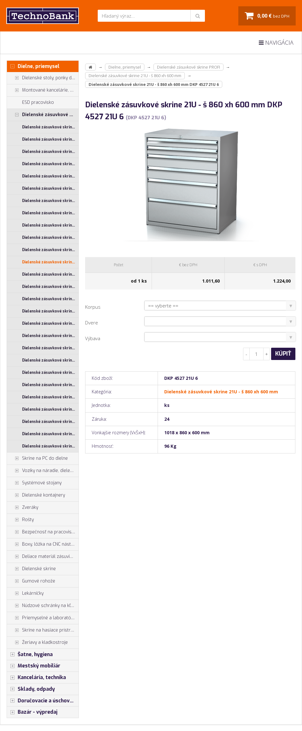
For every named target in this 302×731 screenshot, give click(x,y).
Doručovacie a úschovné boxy (42, 700)
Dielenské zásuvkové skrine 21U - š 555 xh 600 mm (50, 225)
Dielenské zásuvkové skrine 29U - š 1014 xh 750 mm (50, 384)
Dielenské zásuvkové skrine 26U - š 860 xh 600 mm (50, 348)
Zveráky (22, 508)
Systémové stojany (34, 483)
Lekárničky (25, 593)
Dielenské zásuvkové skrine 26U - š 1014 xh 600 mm (50, 286)
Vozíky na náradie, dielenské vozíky (42, 471)
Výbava (92, 338)
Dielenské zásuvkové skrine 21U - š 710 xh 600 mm (50, 237)
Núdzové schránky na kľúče (42, 606)
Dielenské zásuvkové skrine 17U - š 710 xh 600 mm (50, 151)
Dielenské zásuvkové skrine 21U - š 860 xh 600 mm (50, 262)
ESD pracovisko (38, 102)
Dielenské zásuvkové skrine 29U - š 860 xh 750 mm (50, 446)
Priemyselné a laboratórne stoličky (42, 618)
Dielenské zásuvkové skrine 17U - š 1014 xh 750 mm (50, 139)
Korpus (93, 307)
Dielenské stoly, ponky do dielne (42, 78)
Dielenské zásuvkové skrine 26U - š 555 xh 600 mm (50, 311)
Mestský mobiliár (33, 666)
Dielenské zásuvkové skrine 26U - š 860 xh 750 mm (50, 360)
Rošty (20, 520)
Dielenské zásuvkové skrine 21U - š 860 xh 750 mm (50, 274)
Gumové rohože (31, 581)
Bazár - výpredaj (32, 712)
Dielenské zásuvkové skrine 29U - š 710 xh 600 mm (50, 409)
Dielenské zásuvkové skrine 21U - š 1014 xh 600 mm (50, 200)
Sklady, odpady (31, 689)
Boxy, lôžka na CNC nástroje (42, 544)
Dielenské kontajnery (36, 495)
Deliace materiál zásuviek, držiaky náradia (42, 557)
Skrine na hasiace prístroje (42, 630)
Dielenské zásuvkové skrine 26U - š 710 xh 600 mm (50, 323)
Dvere (91, 322)
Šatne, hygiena (30, 654)
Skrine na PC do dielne (37, 458)
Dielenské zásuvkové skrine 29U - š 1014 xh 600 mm (50, 372)
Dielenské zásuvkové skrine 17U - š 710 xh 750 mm (50, 163)
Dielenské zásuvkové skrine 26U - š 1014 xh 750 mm (50, 298)
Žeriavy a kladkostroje (37, 643)
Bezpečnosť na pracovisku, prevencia (42, 532)
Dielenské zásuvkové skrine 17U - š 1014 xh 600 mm (50, 127)
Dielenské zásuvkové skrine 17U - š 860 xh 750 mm (50, 188)
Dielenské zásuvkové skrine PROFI (42, 115)
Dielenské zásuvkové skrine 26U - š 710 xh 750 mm (50, 335)
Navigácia (276, 42)
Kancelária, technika (36, 677)
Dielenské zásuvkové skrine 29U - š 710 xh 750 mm (50, 421)
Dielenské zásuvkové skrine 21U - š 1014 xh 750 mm (50, 213)
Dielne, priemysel (33, 66)
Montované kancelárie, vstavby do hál (42, 90)
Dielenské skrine (31, 569)
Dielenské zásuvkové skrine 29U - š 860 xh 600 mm (50, 433)
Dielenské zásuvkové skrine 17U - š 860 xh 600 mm (50, 176)
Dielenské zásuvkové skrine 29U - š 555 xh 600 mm (50, 397)
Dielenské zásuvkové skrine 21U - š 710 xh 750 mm (50, 249)
